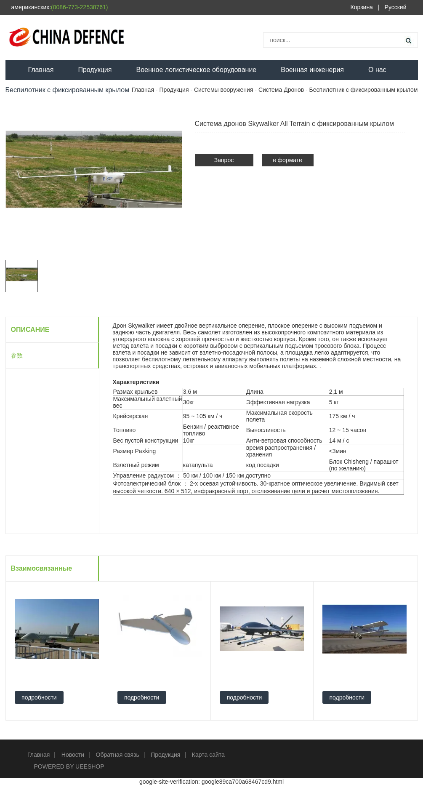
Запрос (224, 160)
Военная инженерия (312, 69)
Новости (72, 754)
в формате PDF (287, 161)
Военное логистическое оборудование (196, 69)
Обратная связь (117, 754)
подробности (39, 697)
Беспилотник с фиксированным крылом (363, 89)
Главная (41, 69)
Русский (396, 7)
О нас (377, 69)
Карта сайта (208, 754)
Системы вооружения (223, 89)
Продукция (95, 69)
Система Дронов (281, 89)
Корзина (362, 7)
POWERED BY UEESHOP (69, 766)
